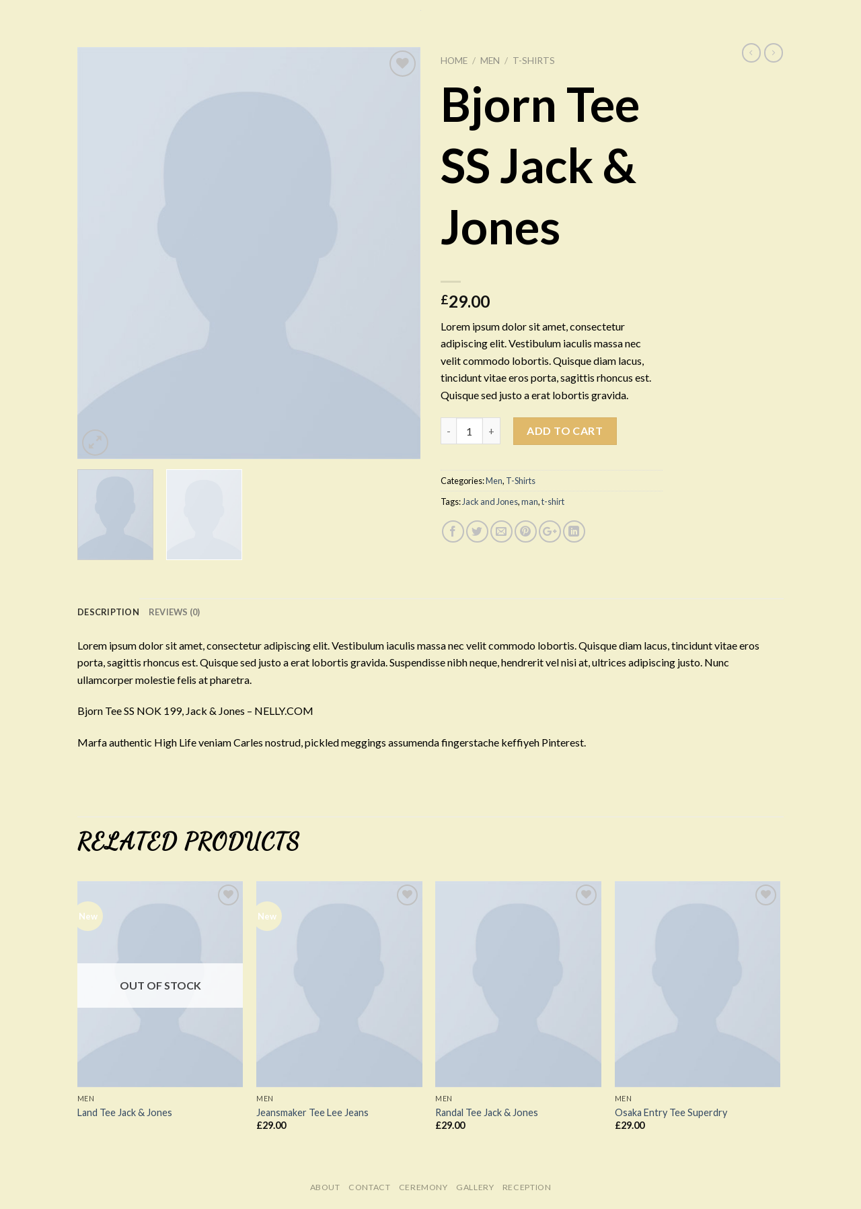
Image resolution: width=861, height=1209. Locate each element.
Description (108, 612)
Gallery (475, 1187)
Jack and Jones (490, 501)
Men (490, 60)
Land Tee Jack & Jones (124, 1112)
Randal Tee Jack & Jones (486, 1112)
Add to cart (565, 430)
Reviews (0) (174, 612)
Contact (369, 1187)
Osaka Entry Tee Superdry (671, 1112)
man (529, 501)
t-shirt (552, 501)
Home (454, 60)
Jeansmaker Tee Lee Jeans (312, 1112)
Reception (527, 1187)
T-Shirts (534, 60)
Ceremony (423, 1187)
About (325, 1187)
